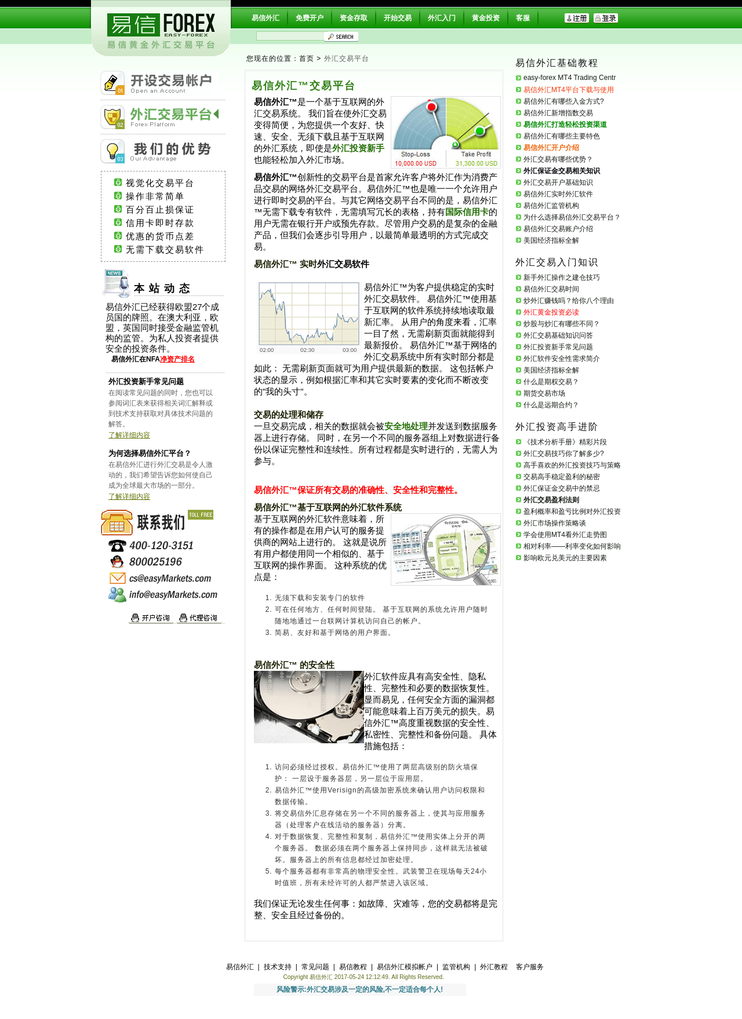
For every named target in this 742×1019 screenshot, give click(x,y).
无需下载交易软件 (170, 249)
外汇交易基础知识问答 (558, 335)
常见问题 (315, 967)
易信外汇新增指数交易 (558, 113)
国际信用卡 (467, 212)
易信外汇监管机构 (551, 206)
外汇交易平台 (346, 58)
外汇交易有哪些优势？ (558, 159)
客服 (523, 18)
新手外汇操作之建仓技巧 (561, 277)
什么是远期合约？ (551, 405)
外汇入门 (442, 18)
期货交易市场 (544, 393)
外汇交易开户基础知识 (558, 182)
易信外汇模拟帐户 (404, 967)
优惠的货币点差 (171, 236)
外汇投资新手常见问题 (558, 347)
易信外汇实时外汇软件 (558, 194)
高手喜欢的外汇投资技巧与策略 (572, 465)
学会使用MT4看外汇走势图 (565, 535)
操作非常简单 (169, 196)
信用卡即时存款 (171, 223)
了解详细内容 (129, 435)
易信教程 (353, 967)
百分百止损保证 (171, 209)
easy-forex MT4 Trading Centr (569, 78)
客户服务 (530, 967)
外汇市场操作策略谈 (554, 523)
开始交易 (398, 18)
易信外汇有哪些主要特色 (561, 136)
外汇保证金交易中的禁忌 (561, 488)
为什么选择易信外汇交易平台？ (572, 217)
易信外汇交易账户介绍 (558, 229)
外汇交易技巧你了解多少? (563, 454)
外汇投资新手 (358, 148)
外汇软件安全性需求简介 (561, 359)
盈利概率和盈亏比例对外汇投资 (572, 511)
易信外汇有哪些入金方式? (563, 101)
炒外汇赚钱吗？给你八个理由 (568, 301)
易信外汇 (265, 18)
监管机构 (456, 967)
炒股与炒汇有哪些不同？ (561, 324)
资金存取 (354, 18)
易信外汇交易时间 (551, 289)
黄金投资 (486, 18)
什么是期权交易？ (551, 382)
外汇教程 (494, 967)
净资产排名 (177, 359)
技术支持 (278, 967)
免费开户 (309, 18)
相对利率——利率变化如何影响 (572, 546)
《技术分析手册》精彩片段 (565, 442)
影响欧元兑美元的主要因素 (565, 558)
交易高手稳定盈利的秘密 (561, 477)
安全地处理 (406, 426)
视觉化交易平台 (171, 183)
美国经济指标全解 (551, 240)
